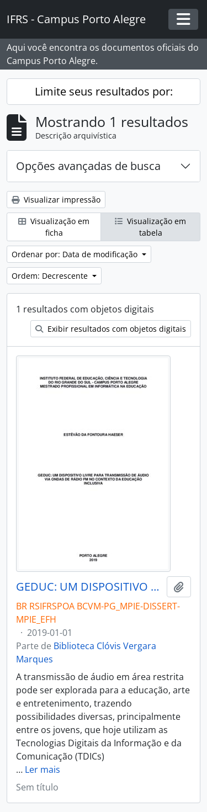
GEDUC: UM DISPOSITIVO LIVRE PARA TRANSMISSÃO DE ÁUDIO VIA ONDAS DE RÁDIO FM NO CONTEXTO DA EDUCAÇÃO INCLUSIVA (89, 586)
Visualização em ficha (53, 227)
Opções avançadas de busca (88, 165)
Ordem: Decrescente (51, 275)
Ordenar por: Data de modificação (76, 254)
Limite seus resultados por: (104, 91)
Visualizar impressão (56, 199)
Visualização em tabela (150, 227)
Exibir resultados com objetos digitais (110, 328)
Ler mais (42, 769)
